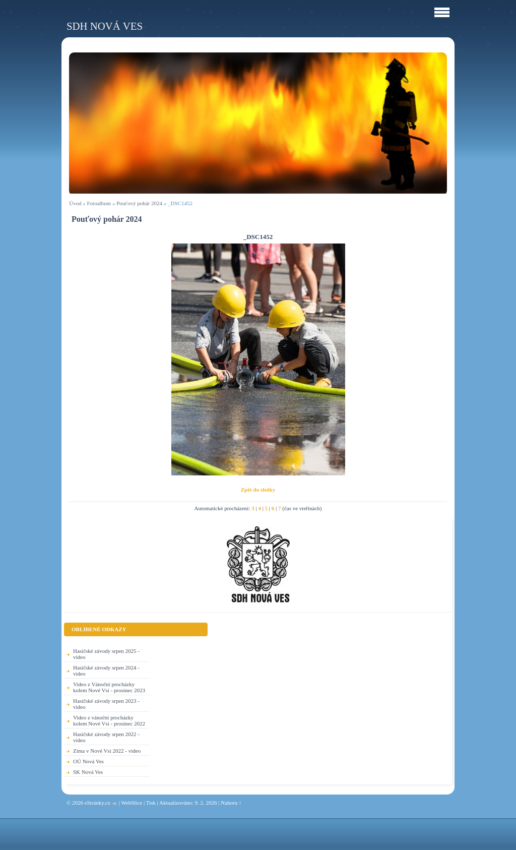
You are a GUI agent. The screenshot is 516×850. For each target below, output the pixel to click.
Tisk (151, 803)
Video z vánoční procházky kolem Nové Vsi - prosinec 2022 (109, 720)
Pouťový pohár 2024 (139, 203)
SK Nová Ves (88, 772)
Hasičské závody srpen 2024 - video (106, 670)
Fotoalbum (99, 203)
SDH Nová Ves (105, 26)
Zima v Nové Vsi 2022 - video (107, 751)
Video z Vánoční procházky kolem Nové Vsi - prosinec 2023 (109, 687)
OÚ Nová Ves (88, 761)
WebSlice (131, 803)
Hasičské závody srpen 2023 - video (106, 704)
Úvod (75, 203)
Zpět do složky (258, 490)
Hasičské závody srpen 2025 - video (106, 654)
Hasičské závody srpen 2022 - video (106, 737)
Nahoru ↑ (231, 803)
